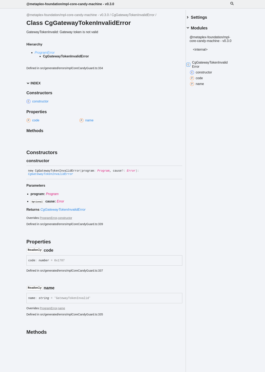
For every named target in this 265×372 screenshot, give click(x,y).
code (201, 80)
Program (103, 170)
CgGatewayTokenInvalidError (133, 15)
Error (131, 170)
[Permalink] (53, 161)
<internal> (205, 51)
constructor (65, 218)
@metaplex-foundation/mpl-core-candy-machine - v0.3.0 (70, 4)
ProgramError (45, 52)
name (61, 308)
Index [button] (33, 83)
